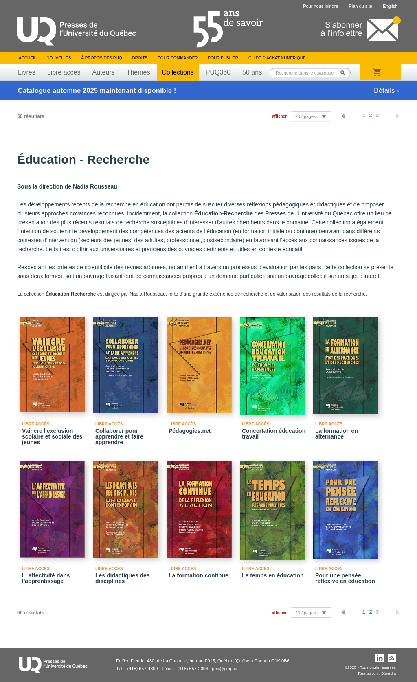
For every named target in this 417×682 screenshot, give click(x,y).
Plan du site (360, 6)
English (390, 6)
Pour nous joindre (320, 6)
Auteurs (103, 72)
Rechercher (345, 73)
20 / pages (305, 116)
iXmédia (388, 673)
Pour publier (223, 58)
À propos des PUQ (101, 58)
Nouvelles (58, 58)
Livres (26, 72)
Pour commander (178, 58)
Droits (139, 58)
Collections (177, 72)
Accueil (27, 58)
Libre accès (64, 72)
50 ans (252, 72)
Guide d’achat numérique (277, 58)
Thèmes (138, 72)
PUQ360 (218, 72)
